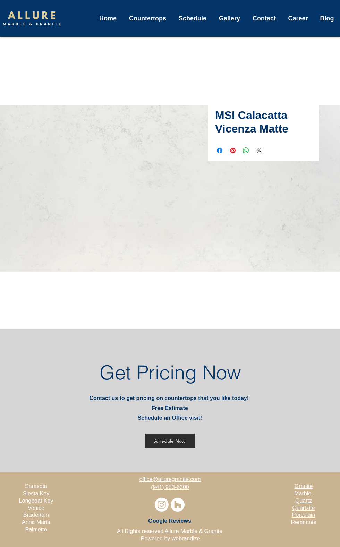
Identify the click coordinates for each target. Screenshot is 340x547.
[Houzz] (178, 505)
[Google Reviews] (169, 521)
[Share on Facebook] (219, 150)
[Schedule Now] (170, 441)
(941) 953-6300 (170, 487)
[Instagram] (162, 505)
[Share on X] (259, 150)
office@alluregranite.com (170, 479)
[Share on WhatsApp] (246, 150)
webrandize (186, 538)
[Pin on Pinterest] (233, 150)
